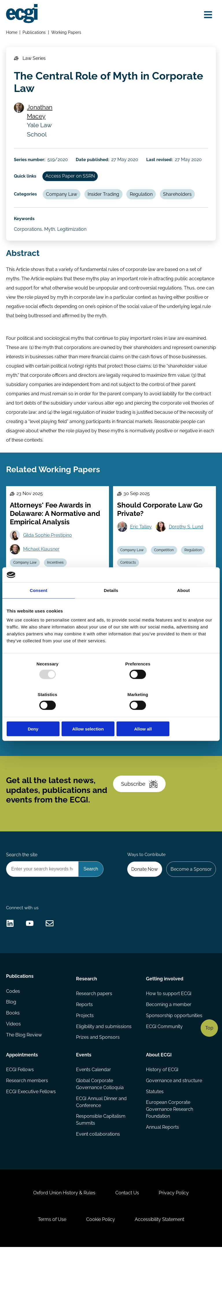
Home (12, 33)
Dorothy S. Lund (188, 546)
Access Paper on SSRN (72, 184)
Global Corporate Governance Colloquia (100, 1132)
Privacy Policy (176, 1248)
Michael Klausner (43, 568)
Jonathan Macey (41, 116)
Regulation (146, 203)
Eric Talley (142, 546)
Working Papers (67, 33)
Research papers (94, 1040)
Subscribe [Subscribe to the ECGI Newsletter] (141, 817)
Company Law (64, 203)
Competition (166, 569)
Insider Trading (107, 203)
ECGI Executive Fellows (31, 1140)
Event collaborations (98, 1184)
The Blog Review (24, 1086)
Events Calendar (93, 1117)
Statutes (154, 1140)
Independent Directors (68, 746)
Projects (85, 1063)
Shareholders (183, 203)
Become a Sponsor (190, 906)
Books (13, 1063)
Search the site (22, 891)
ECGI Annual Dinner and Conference (101, 1151)
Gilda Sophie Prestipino (49, 554)
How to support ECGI (168, 1040)
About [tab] (183, 605)
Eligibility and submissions (104, 1074)
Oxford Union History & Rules (62, 1248)
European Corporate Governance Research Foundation (169, 1158)
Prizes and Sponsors (98, 1086)
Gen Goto (35, 732)
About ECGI (158, 1101)
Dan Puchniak (76, 732)
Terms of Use (50, 1278)
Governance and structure (174, 1129)
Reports (84, 1051)
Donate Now (142, 906)
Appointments (22, 1101)
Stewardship (25, 759)
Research (86, 1024)
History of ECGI (162, 1117)
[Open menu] (206, 15)
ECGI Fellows (20, 1117)
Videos (14, 1074)
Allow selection (111, 713)
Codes (14, 1040)
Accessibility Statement (161, 1278)
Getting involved (164, 1024)
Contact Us (127, 1248)
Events (84, 1101)
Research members (28, 1129)
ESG (124, 759)
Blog (12, 1051)
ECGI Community (164, 1074)
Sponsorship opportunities (174, 1063)
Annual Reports (162, 1177)
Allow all (181, 713)
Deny (40, 713)
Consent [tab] (38, 605)
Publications (35, 33)
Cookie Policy (100, 1278)
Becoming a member (168, 1051)
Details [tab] (111, 605)
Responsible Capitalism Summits (101, 1169)
